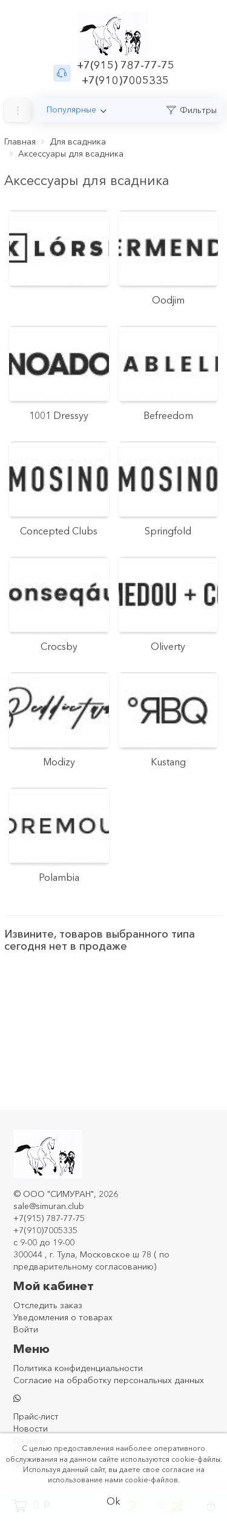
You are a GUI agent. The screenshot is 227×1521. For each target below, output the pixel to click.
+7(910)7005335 (125, 80)
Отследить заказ (47, 1305)
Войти (25, 1329)
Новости (30, 1428)
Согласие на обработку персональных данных (108, 1380)
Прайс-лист (36, 1416)
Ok (113, 1501)
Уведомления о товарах (63, 1317)
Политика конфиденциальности (78, 1368)
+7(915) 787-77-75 (125, 65)
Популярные (71, 109)
